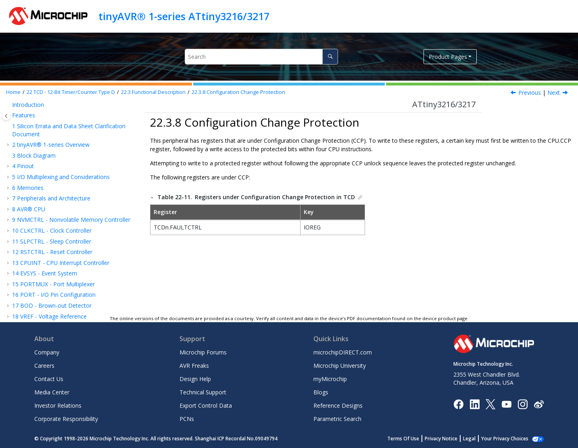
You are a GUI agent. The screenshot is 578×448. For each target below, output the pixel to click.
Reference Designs (338, 405)
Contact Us (48, 379)
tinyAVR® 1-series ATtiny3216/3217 (183, 16)
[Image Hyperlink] (506, 403)
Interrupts (44, 160)
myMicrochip (330, 379)
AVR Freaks (194, 365)
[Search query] (261, 57)
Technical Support (202, 392)
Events (40, 149)
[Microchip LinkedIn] (474, 403)
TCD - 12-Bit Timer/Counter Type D (71, 92)
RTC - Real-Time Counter (49, 224)
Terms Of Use (412, 438)
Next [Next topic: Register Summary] (553, 92)
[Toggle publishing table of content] (6, 116)
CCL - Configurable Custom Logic (59, 294)
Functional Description (153, 92)
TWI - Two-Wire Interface (49, 264)
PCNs (186, 419)
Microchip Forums (203, 352)
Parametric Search (337, 419)
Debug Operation (54, 181)
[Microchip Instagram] (522, 403)
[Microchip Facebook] (458, 403)
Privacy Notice (450, 438)
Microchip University (339, 365)
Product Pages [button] (448, 56)
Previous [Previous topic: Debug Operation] (529, 92)
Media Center (51, 392)
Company (46, 352)
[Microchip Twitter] (490, 403)
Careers (44, 365)
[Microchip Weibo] (539, 403)
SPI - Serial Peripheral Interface (56, 253)
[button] (14, 106)
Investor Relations (57, 405)
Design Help (195, 379)
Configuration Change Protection (238, 92)
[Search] (330, 57)
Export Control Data (205, 405)
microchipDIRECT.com (342, 352)
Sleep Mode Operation (61, 170)
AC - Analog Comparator (48, 304)
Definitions (46, 117)
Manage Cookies (509, 438)
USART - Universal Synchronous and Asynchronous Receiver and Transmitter (64, 239)
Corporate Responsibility (66, 419)
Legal (478, 438)
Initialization (47, 127)
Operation (45, 138)
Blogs (320, 392)
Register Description (50, 213)
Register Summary (48, 202)
